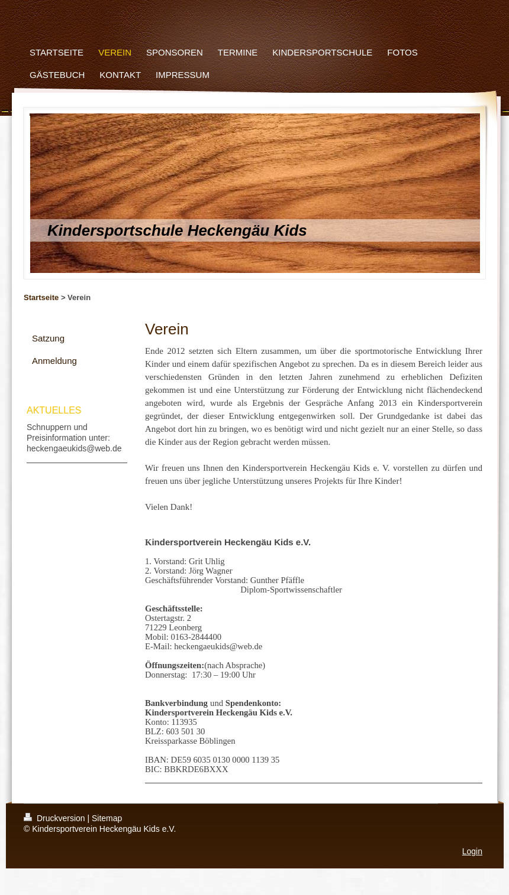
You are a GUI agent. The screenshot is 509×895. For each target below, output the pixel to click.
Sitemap (107, 818)
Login (472, 851)
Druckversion (55, 818)
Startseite (41, 297)
